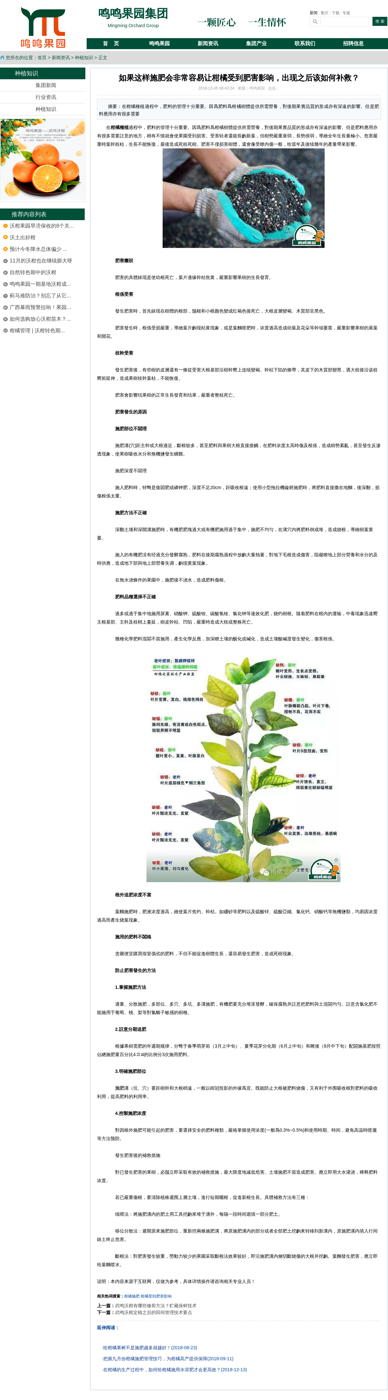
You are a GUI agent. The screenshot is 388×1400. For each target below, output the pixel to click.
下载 (335, 13)
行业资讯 (46, 97)
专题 (346, 13)
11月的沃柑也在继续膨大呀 (41, 260)
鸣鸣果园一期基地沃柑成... (40, 284)
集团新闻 (46, 85)
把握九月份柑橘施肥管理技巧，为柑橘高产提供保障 (155, 1358)
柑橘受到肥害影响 (156, 1296)
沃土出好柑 (23, 237)
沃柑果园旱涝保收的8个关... (42, 226)
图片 (325, 13)
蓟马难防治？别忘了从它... (40, 295)
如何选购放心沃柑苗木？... (40, 319)
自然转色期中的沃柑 (33, 272)
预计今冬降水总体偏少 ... (38, 249)
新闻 (314, 13)
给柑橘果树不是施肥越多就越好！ (137, 1347)
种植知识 (84, 57)
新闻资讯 (61, 57)
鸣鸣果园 (257, 88)
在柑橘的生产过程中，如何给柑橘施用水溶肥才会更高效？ (162, 1369)
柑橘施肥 (132, 1296)
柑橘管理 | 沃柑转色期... (37, 330)
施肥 (119, 1088)
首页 (42, 57)
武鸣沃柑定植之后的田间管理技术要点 (153, 1312)
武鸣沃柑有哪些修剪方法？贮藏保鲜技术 (156, 1305)
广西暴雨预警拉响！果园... (40, 307)
